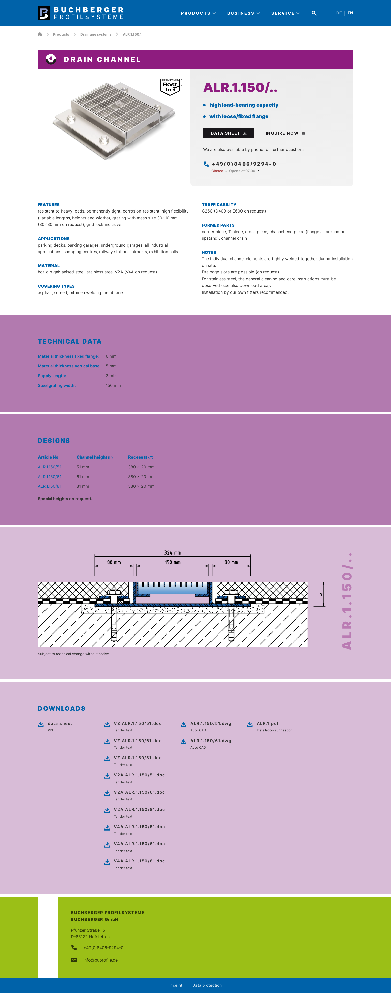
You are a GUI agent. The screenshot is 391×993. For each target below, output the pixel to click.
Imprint (175, 985)
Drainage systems (96, 34)
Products (61, 34)
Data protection (207, 985)
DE (339, 13)
